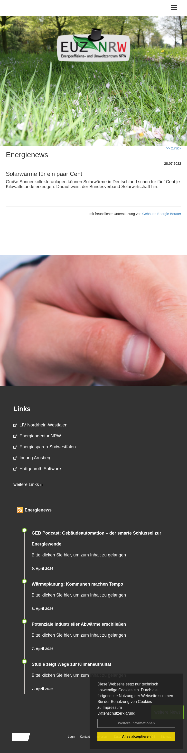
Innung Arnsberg (32, 457)
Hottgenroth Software (37, 468)
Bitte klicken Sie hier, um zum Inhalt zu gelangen (79, 555)
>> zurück (173, 148)
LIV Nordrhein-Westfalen (40, 425)
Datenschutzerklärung (116, 713)
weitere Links (28, 484)
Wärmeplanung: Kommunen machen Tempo (77, 584)
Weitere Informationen (136, 723)
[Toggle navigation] (174, 8)
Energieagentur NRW (37, 435)
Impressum (112, 707)
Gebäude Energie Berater (161, 214)
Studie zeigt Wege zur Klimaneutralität (71, 664)
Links (22, 409)
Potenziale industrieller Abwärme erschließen (79, 624)
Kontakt (85, 736)
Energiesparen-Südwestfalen (44, 446)
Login (71, 736)
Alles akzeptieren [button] (136, 736)
